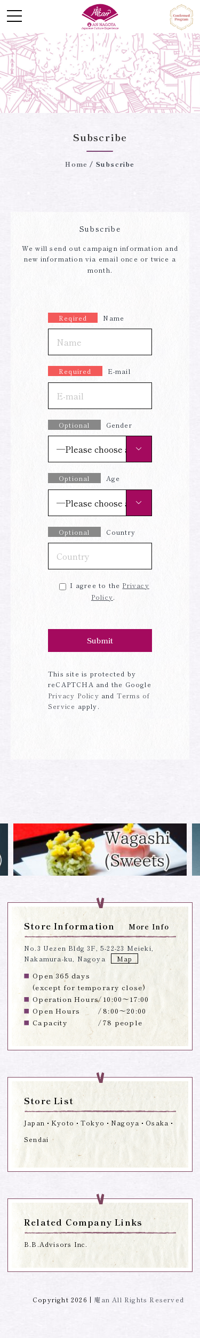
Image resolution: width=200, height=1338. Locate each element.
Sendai (36, 1139)
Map (125, 958)
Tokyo (93, 1122)
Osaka (157, 1122)
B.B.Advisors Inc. (55, 1244)
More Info (149, 926)
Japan (34, 1122)
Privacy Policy (73, 695)
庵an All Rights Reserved (139, 1299)
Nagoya (125, 1122)
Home (76, 163)
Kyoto (62, 1122)
